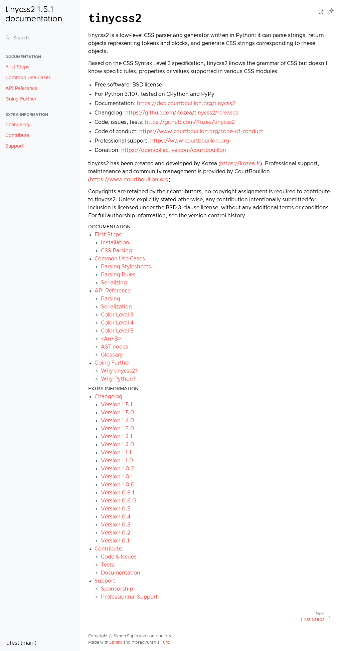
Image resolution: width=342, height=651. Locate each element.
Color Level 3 (117, 314)
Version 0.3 (115, 524)
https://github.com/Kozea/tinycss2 (190, 122)
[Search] (40, 38)
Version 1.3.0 (117, 428)
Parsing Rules (118, 274)
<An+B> (111, 339)
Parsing (110, 298)
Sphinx (115, 642)
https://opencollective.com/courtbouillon (173, 150)
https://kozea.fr (240, 163)
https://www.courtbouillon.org (189, 141)
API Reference (21, 88)
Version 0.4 (115, 516)
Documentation (120, 573)
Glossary (112, 355)
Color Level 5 (117, 331)
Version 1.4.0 (117, 420)
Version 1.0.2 (117, 468)
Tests (107, 565)
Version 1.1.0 (117, 460)
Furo (165, 642)
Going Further (21, 99)
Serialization (116, 306)
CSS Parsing (116, 250)
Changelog (17, 125)
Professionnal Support (129, 597)
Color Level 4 (117, 323)
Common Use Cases (28, 77)
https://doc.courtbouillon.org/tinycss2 (186, 103)
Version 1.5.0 (117, 412)
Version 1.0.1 (117, 476)
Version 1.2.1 (116, 436)
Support (14, 146)
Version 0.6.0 (118, 500)
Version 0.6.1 (117, 492)
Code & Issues (119, 557)
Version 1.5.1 (116, 404)
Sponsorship (117, 589)
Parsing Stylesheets (126, 266)
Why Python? (118, 379)
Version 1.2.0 (117, 444)
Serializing (114, 282)
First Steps (17, 67)
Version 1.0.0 (118, 484)
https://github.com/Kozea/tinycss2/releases (181, 113)
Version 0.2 (115, 532)
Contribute (17, 135)
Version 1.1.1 (116, 452)
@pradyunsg (144, 642)
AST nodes (114, 347)
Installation (115, 242)
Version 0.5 (115, 508)
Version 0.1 (115, 541)
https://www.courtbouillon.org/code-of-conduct (201, 131)
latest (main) (20, 643)
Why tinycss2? (119, 371)
